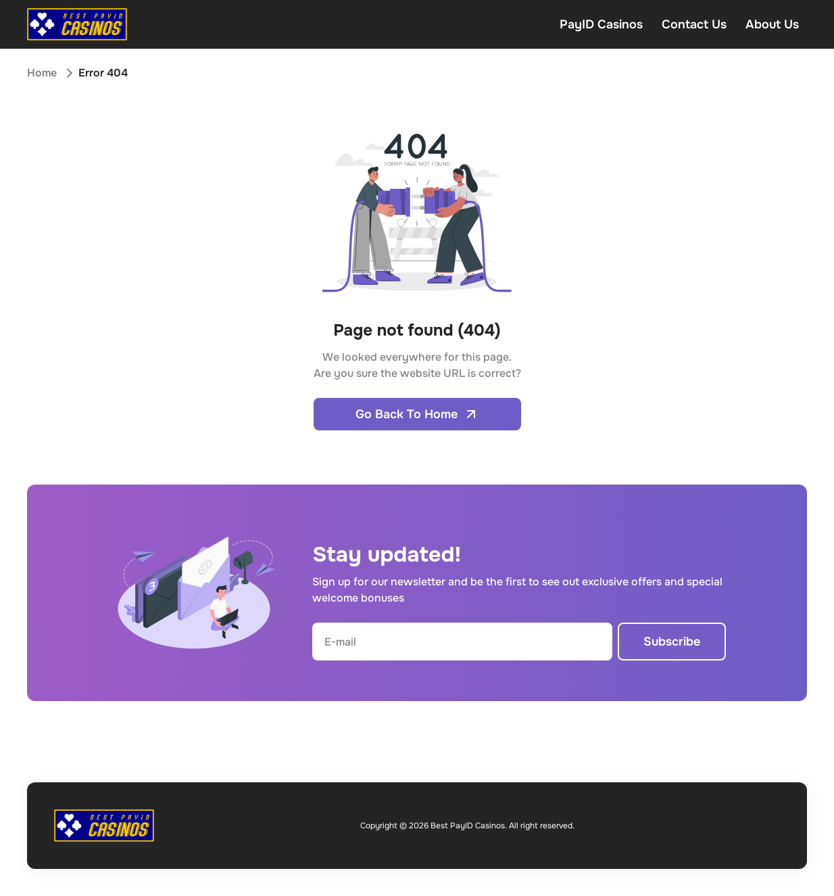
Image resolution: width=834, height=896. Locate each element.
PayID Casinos (601, 24)
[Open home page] (77, 24)
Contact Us (694, 24)
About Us (772, 24)
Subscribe (671, 641)
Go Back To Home (417, 414)
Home (42, 73)
